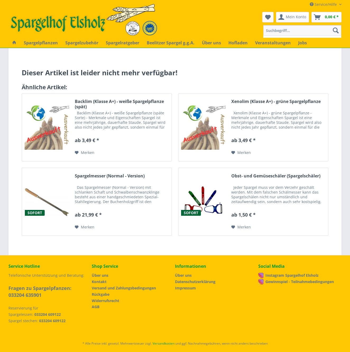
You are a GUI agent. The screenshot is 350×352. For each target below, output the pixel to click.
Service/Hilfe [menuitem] (324, 4)
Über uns (100, 275)
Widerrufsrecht (105, 300)
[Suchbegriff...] (302, 30)
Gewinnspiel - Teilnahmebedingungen (299, 281)
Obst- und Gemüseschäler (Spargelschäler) (275, 176)
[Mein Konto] (292, 17)
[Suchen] (335, 30)
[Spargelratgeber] (122, 43)
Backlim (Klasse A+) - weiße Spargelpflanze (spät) (119, 104)
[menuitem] (302, 33)
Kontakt (99, 281)
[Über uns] (211, 43)
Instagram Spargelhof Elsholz (292, 275)
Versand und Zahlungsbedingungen (124, 287)
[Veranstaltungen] (272, 43)
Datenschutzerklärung (195, 281)
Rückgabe (100, 294)
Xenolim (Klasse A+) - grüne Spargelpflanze (276, 101)
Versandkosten (163, 343)
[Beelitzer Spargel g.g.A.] (170, 43)
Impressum (185, 287)
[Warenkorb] (326, 17)
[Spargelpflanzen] (41, 43)
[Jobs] (302, 43)
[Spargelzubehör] (82, 43)
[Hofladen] (238, 43)
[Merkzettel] (268, 17)
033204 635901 (25, 295)
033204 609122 (47, 314)
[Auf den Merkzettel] (84, 152)
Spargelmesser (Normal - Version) (110, 176)
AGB (95, 306)
